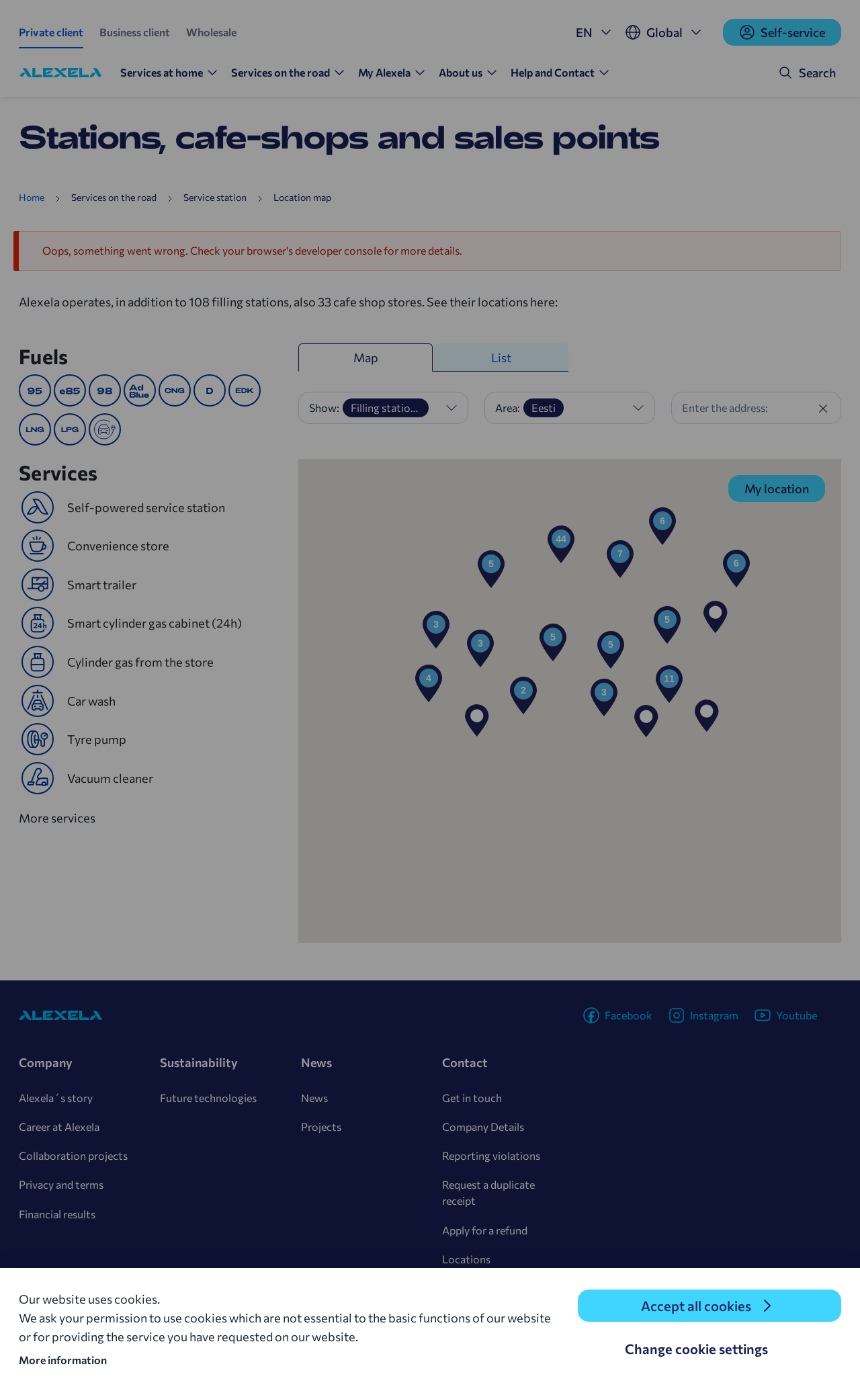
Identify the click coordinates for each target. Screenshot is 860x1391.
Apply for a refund (484, 1230)
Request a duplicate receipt (488, 1192)
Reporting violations (491, 1155)
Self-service (782, 32)
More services (64, 816)
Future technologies (208, 1097)
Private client (51, 32)
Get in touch (472, 1097)
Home (31, 197)
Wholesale (211, 32)
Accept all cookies (696, 1306)
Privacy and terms (61, 1184)
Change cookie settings (696, 1349)
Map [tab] (365, 357)
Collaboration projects (73, 1155)
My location (776, 488)
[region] (569, 701)
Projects (321, 1126)
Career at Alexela (59, 1126)
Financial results (57, 1214)
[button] (715, 617)
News (314, 1097)
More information (63, 1359)
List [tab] (501, 357)
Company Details (483, 1126)
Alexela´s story (56, 1097)
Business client (134, 32)
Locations (466, 1259)
